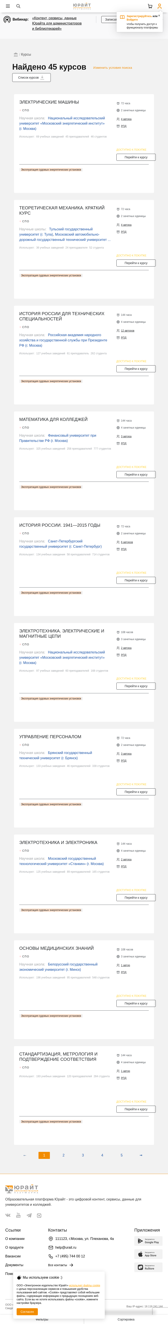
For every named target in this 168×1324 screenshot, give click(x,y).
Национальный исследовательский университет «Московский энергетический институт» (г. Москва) (62, 123)
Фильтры (42, 1319)
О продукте (14, 1247)
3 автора (126, 436)
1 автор (125, 965)
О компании (14, 1239)
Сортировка (126, 1319)
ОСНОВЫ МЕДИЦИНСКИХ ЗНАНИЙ (56, 948)
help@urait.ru (65, 1247)
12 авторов (127, 330)
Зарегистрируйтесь (139, 16)
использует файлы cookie (84, 1285)
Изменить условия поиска (112, 67)
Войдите (132, 19)
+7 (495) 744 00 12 (70, 1256)
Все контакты (61, 1265)
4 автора (126, 119)
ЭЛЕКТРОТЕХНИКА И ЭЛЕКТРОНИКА (58, 842)
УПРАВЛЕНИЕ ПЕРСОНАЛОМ (50, 736)
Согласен (27, 1311)
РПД (123, 126)
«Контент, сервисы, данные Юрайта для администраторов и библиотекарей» (57, 23)
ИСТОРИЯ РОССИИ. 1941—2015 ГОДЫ (59, 525)
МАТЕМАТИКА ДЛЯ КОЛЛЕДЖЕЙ (53, 419)
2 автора (126, 648)
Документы (14, 1265)
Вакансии (13, 1256)
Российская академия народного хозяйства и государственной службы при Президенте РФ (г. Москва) (63, 340)
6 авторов (127, 542)
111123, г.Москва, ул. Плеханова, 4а (84, 1239)
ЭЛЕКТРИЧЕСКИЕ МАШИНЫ (49, 102)
